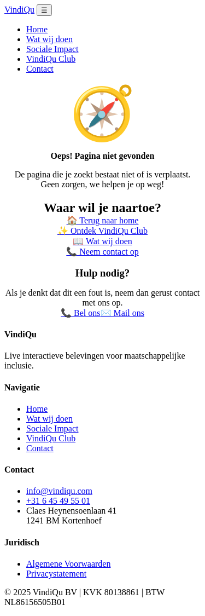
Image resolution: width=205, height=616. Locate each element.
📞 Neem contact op (102, 251)
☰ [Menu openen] (44, 10)
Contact (40, 68)
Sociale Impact (52, 49)
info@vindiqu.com (59, 491)
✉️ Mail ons (122, 313)
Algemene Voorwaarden (68, 563)
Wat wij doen (49, 39)
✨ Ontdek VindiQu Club (102, 230)
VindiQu (19, 9)
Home (37, 29)
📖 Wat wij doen (102, 241)
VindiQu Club (50, 59)
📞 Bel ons (80, 313)
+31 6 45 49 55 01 (58, 500)
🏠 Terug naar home (103, 220)
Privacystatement (56, 573)
